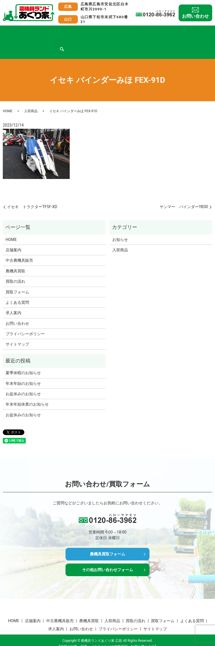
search (28, 41)
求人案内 (13, 41)
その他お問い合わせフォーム (107, 561)
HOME (11, 32)
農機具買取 (86, 32)
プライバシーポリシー (25, 323)
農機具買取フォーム (107, 544)
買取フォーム (159, 32)
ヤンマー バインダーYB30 (184, 196)
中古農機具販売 (57, 32)
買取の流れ (132, 32)
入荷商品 (109, 32)
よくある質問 (188, 32)
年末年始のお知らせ (23, 373)
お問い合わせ (195, 16)
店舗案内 (30, 32)
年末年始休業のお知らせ (27, 393)
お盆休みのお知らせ (23, 383)
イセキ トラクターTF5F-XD (32, 196)
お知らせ (120, 229)
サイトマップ (17, 333)
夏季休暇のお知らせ (23, 362)
